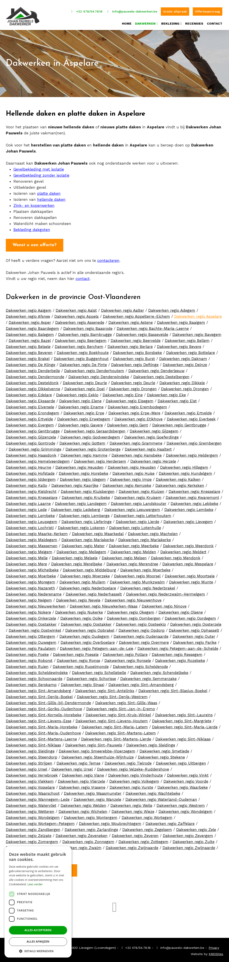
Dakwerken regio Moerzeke (85, 574)
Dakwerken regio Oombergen (134, 616)
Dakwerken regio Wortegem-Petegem (40, 822)
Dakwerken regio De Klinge (30, 363)
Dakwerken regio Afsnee (28, 315)
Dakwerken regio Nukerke (79, 610)
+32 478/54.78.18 (86, 9)
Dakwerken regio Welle (131, 804)
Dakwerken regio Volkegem (134, 780)
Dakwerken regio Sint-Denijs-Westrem (112, 695)
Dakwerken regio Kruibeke (86, 496)
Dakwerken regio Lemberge (84, 514)
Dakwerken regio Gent (127, 423)
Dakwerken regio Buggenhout (81, 357)
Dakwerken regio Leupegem (31, 520)
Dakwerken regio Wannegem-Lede (38, 798)
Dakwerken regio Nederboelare (87, 586)
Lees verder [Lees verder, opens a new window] (35, 884)
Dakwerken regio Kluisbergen (87, 490)
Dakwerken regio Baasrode (87, 327)
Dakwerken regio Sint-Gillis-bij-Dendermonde (48, 701)
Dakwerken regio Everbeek (191, 417)
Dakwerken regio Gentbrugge (179, 423)
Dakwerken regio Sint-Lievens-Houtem (112, 719)
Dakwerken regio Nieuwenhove (133, 598)
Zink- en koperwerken (34, 204)
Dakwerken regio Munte (191, 580)
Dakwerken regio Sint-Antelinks (104, 689)
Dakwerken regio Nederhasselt (94, 592)
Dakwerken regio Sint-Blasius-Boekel (172, 689)
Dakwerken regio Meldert (183, 550)
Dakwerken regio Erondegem (32, 411)
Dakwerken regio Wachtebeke (153, 792)
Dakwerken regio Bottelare (190, 351)
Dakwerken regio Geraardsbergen (94, 429)
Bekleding (170, 21)
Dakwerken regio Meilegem (81, 550)
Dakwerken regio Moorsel (137, 574)
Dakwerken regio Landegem (81, 502)
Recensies (194, 21)
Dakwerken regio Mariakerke (87, 538)
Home (126, 21)
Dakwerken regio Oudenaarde (141, 635)
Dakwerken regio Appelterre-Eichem (136, 315)
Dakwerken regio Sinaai (82, 683)
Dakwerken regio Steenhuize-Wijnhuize (97, 755)
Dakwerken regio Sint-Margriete (181, 719)
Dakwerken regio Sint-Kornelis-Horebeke (43, 713)
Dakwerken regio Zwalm (79, 846)
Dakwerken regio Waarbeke (182, 786)
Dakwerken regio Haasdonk (31, 453)
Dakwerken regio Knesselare (194, 490)
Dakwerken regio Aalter (122, 309)
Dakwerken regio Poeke (27, 653)
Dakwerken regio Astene (130, 321)
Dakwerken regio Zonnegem (88, 840)
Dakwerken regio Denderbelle (33, 369)
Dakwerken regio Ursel (26, 767)
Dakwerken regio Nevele (78, 598)
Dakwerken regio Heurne (28, 466)
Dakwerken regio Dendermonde (35, 375)
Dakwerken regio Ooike (81, 616)
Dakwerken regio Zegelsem (147, 828)
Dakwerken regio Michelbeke (32, 568)
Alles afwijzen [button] (38, 941)
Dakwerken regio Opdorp (142, 629)
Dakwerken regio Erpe (84, 411)
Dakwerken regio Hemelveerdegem (38, 460)
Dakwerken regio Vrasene (82, 786)
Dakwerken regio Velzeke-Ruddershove (133, 767)
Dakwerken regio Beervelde (136, 339)
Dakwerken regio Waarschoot (33, 792)
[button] (38, 951)
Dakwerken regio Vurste (131, 786)
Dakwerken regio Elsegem (129, 399)
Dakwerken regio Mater (83, 544)
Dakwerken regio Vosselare (30, 786)
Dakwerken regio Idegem (83, 478)
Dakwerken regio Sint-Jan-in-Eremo (120, 707)
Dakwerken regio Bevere (179, 345)
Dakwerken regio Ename (81, 405)
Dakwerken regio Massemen (31, 544)
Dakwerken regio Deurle (85, 381)
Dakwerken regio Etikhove (138, 417)
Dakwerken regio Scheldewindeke (37, 671)
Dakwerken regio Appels (76, 315)
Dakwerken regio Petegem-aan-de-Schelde (178, 647)
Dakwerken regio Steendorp (31, 755)
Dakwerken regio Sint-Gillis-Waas (126, 701)
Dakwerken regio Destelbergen (161, 375)
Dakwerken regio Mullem (82, 580)
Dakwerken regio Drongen (133, 387)
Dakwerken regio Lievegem (188, 520)
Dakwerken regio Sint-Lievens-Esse (38, 719)
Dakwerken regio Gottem (82, 441)
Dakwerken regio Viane (83, 773)
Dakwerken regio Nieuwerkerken (36, 604)
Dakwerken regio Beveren (29, 351)
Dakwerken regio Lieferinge (86, 520)
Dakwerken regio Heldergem (192, 453)
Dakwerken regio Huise (133, 472)
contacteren (108, 259)
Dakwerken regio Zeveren (135, 834)
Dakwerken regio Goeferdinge (151, 435)
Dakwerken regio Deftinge (135, 363)
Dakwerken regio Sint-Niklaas (183, 737)
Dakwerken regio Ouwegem (31, 641)
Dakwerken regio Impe (131, 478)
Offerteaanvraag (207, 9)
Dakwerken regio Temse (78, 761)
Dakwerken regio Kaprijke (74, 484)
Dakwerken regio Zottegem (143, 840)
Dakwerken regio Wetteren (30, 810)
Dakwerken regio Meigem (29, 550)
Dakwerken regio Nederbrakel (147, 586)
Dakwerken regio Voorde (185, 780)
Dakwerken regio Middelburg (89, 568)
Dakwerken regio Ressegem (177, 653)
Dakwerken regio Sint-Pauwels (93, 743)
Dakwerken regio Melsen (124, 556)
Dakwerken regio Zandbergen (33, 828)
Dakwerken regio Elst (177, 399)
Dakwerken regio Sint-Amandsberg (141, 683)
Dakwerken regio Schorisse (91, 677)
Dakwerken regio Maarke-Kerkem (37, 532)
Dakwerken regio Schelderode (140, 665)
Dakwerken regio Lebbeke (194, 502)
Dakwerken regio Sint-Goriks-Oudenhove (44, 707)
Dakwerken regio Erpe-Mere (134, 411)
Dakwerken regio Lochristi (30, 526)
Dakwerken (145, 21)
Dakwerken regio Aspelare (198, 315)
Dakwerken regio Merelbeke (76, 562)
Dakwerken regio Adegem (171, 309)
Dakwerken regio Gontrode (30, 441)
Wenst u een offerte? (35, 243)
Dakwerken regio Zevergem (188, 834)
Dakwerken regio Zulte (193, 840)
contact (83, 277)
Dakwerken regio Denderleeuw (156, 369)
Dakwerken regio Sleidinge (150, 743)
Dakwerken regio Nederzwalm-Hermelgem (165, 592)
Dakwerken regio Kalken (178, 478)
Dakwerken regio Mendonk (175, 556)
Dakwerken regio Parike (194, 641)
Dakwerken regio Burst (134, 357)
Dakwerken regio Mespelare (187, 562)
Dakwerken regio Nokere (28, 610)
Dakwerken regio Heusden (79, 466)
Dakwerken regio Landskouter (138, 502)
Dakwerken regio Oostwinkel (35, 629)
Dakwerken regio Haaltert (148, 447)
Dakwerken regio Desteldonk (32, 381)
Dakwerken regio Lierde (137, 520)
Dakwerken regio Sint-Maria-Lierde (185, 725)
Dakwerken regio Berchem (79, 345)
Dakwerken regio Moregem (30, 580)
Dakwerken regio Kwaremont (192, 496)
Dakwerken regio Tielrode (128, 761)
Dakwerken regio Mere (26, 562)
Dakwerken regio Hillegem (184, 466)
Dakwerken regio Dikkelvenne (33, 387)
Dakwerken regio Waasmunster (92, 792)
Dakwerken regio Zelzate (28, 834)
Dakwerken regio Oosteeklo (141, 623)
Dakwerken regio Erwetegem (83, 417)
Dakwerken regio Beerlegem (80, 339)
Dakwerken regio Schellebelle (99, 671)
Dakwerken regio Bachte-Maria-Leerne (153, 327)
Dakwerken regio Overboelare (88, 641)
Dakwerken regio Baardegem (32, 327)
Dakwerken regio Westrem (181, 804)
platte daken (49, 192)
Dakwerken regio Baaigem (181, 321)
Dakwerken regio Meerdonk (188, 544)
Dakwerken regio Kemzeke (127, 484)
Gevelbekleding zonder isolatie (41, 174)
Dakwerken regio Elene (80, 399)
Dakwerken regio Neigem (29, 598)
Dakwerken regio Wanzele (97, 798)
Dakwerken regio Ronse (78, 659)
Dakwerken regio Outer (194, 635)
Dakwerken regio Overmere (144, 641)
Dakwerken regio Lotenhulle (135, 526)
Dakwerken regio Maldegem (31, 538)
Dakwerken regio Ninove (164, 604)
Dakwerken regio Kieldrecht (31, 490)
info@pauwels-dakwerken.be (131, 9)
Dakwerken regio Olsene (181, 610)
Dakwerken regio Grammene (136, 441)
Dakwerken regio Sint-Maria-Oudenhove (43, 731)
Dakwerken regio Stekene (161, 755)
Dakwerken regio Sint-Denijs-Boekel (39, 695)
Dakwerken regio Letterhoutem (142, 514)
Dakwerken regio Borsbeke (137, 351)
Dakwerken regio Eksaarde (30, 399)
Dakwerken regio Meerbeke (134, 544)
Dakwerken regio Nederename (33, 592)
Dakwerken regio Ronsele (127, 659)
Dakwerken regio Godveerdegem (90, 435)
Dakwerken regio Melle (27, 556)
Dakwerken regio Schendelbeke (159, 671)
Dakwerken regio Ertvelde (188, 411)
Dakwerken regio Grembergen (194, 441)
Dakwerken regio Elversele (30, 405)
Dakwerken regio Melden (133, 550)
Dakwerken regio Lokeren (81, 526)
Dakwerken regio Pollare (125, 653)
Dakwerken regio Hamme (84, 453)
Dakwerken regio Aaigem (28, 309)
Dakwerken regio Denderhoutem (94, 369)
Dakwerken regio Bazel (30, 339)
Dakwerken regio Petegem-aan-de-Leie (96, 647)
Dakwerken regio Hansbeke (137, 453)
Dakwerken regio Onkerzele (31, 616)
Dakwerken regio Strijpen (29, 761)
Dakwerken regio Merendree (132, 562)
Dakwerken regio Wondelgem (185, 810)
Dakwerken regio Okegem (130, 610)
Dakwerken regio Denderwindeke (98, 375)
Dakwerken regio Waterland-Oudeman (161, 798)
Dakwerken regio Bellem (187, 339)
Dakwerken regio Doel (84, 387)
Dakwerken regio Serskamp (31, 683)
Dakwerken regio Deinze (185, 363)
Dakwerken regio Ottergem (30, 635)
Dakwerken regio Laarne (28, 502)
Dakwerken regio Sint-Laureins (184, 713)
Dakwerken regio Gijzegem (154, 429)
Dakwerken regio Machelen (153, 532)
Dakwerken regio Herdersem (100, 460)
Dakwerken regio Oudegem (84, 635)
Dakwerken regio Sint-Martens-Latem (120, 731)
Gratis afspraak (175, 9)
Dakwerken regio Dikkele (182, 381)
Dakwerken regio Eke (166, 393)
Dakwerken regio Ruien (27, 665)
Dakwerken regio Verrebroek (32, 773)
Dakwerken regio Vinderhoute (135, 773)
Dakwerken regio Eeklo (77, 393)
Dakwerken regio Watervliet (31, 804)
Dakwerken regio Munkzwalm (137, 580)
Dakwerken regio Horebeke (83, 472)
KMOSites (216, 952)
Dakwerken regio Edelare (29, 393)
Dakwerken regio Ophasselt (194, 629)
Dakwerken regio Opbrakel (89, 629)
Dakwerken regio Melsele (75, 556)
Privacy (214, 946)
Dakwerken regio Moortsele (190, 574)
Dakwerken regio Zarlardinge (91, 828)
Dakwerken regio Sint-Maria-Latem (115, 725)
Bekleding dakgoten (31, 228)
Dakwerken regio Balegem (30, 333)
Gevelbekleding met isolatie (38, 167)
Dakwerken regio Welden (83, 804)
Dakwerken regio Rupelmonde (81, 665)
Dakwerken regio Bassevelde (142, 333)
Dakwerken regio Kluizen (141, 490)
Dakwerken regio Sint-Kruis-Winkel (118, 713)
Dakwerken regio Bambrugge (85, 333)
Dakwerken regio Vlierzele (81, 780)
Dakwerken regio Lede (26, 508)
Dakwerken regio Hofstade (30, 472)
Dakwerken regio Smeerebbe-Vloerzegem (97, 749)
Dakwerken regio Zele (196, 828)
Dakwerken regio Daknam (183, 357)
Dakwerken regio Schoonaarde (34, 677)
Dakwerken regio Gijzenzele (31, 435)
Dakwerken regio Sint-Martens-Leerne (41, 737)
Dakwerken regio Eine (123, 393)
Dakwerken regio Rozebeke (180, 659)
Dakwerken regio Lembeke (188, 508)
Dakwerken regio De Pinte (83, 363)
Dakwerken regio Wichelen (83, 810)
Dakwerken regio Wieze (133, 810)
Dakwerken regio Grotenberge (93, 447)
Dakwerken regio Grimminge (35, 447)
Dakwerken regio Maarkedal (98, 532)
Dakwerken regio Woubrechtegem (110, 822)
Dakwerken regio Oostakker (31, 623)
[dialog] (38, 902)
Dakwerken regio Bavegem (196, 333)
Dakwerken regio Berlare (130, 345)
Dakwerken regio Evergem (30, 423)
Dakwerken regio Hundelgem (185, 472)
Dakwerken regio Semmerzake (148, 677)
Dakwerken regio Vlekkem (30, 780)
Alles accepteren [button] (38, 930)
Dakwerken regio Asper (30, 321)
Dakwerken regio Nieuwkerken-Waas (104, 604)
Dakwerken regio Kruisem (137, 496)
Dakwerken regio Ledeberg (75, 508)
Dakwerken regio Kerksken (179, 484)
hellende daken (51, 198)
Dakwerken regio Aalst (76, 309)
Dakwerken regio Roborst (29, 659)
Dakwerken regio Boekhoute (83, 351)
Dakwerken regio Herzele (153, 460)
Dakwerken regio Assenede (79, 321)
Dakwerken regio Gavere (80, 423)
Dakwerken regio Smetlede (164, 749)
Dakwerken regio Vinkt (188, 773)
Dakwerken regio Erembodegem (137, 405)
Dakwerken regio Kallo (26, 484)
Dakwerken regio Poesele (76, 653)
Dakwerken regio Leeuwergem (132, 508)
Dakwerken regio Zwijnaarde (132, 846)
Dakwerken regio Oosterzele (195, 623)
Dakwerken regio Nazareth (30, 586)
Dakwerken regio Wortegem (147, 816)
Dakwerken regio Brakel (28, 357)
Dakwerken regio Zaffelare (170, 822)
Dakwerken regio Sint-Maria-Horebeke (41, 725)
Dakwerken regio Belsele (28, 345)
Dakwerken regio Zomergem (32, 840)
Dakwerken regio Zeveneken (82, 834)
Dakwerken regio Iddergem (31, 478)
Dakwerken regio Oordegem (190, 616)
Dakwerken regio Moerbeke (145, 568)
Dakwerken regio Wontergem (90, 816)
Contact (214, 21)
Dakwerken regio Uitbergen (181, 761)
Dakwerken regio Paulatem (31, 647)
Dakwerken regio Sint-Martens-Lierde (116, 737)
